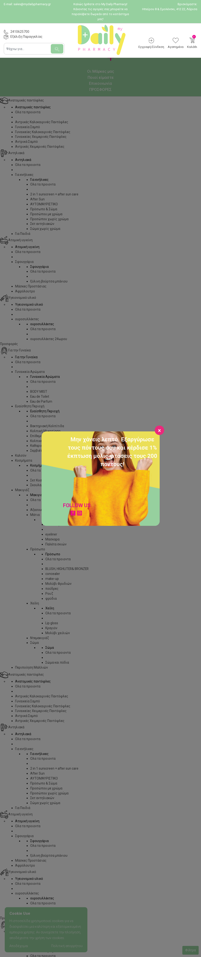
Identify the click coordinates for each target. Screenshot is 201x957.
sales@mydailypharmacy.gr (32, 4)
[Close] (159, 430)
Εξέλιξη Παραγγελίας (26, 36)
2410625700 (19, 32)
